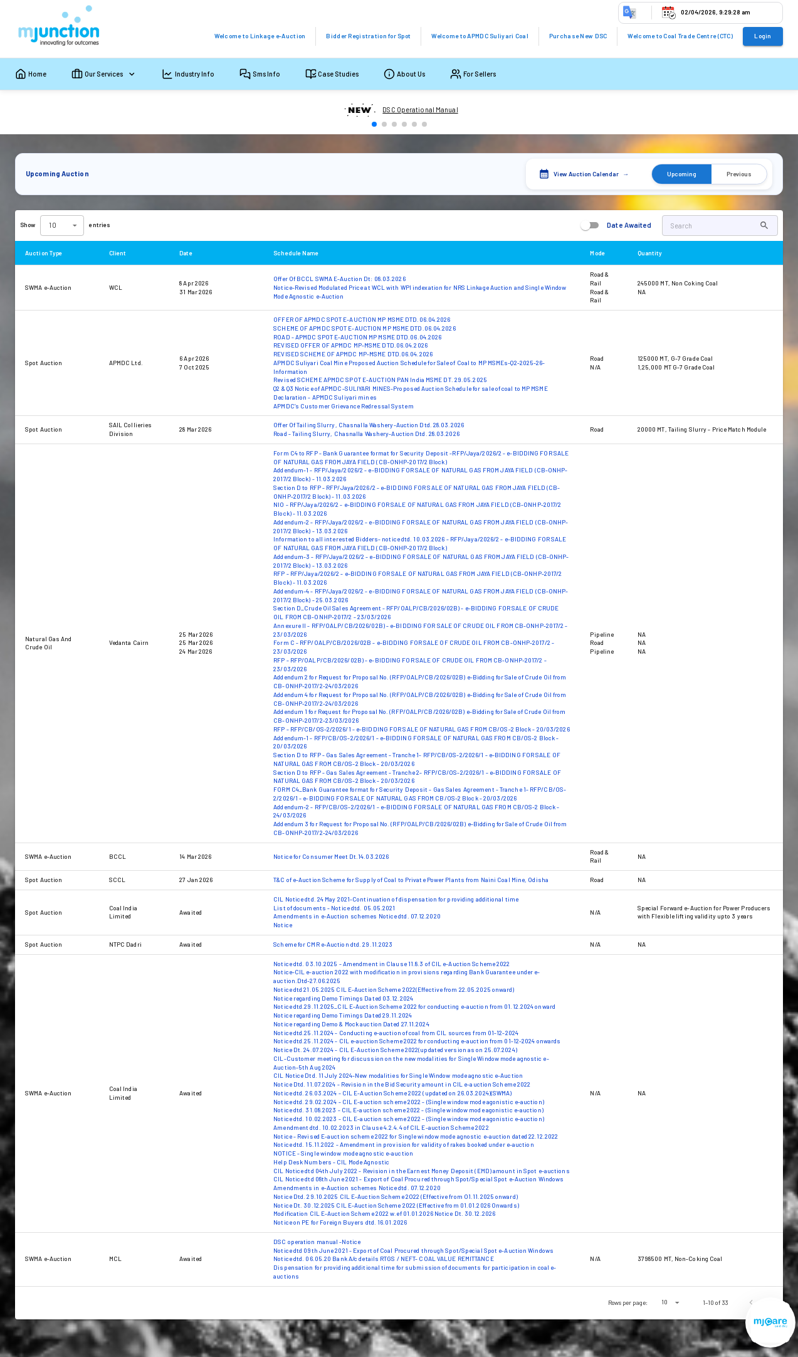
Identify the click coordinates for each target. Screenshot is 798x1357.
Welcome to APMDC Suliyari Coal (479, 36)
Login (762, 36)
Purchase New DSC (578, 36)
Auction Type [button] (50, 252)
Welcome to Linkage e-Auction (260, 36)
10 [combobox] (664, 1302)
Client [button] (124, 252)
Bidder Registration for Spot (368, 36)
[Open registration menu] (770, 1322)
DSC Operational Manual (420, 109)
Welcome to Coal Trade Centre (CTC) (680, 36)
